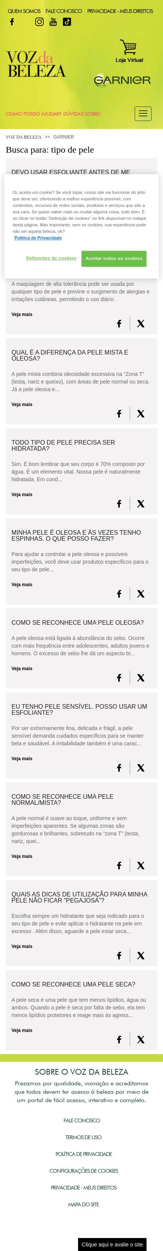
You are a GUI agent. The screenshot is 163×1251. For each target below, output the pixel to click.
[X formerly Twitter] (141, 323)
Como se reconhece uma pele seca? (73, 985)
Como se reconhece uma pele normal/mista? (62, 800)
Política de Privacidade (83, 1154)
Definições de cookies (51, 258)
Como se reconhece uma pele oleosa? (77, 623)
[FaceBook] (119, 323)
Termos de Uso (83, 1137)
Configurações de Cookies (83, 1171)
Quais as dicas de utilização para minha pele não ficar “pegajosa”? (79, 897)
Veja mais (22, 314)
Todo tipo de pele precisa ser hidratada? (63, 446)
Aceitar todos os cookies (114, 258)
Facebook (12, 22)
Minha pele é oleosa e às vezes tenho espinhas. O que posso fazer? (76, 536)
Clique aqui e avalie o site (112, 1244)
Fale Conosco (64, 11)
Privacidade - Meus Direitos (120, 11)
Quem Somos (24, 11)
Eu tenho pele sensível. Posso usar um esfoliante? (79, 710)
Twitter (25, 22)
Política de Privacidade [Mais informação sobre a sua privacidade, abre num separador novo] (38, 237)
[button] (143, 113)
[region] (81, 226)
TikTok (67, 22)
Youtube (53, 22)
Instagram (39, 22)
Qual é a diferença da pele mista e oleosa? (69, 356)
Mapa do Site (83, 1204)
